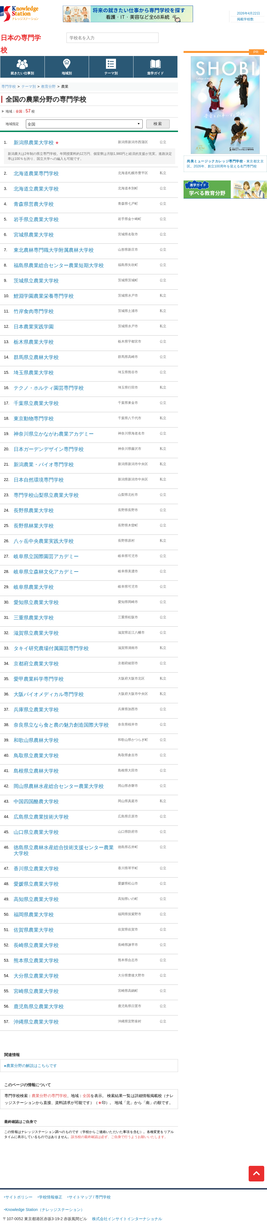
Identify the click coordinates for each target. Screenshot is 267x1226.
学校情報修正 (50, 1197)
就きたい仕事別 (22, 73)
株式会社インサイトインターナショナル (127, 1219)
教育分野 (48, 86)
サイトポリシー (19, 1197)
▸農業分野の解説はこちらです (30, 1065)
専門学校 (8, 86)
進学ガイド (155, 73)
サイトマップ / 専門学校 (90, 1197)
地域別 (67, 73)
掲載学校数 (245, 19)
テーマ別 (111, 73)
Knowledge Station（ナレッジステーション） (45, 1209)
